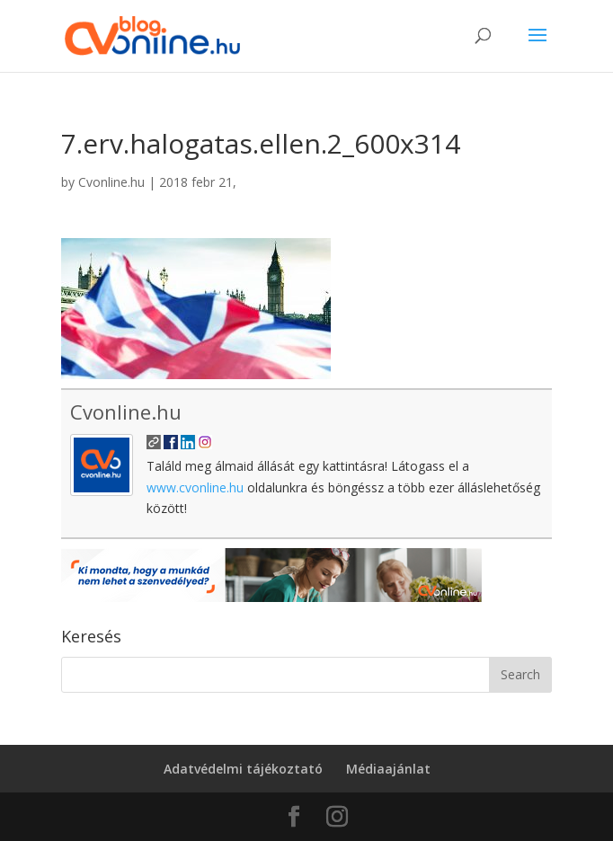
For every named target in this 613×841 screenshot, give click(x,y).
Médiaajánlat (388, 768)
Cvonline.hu (111, 181)
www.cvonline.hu (195, 487)
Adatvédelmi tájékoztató (243, 768)
